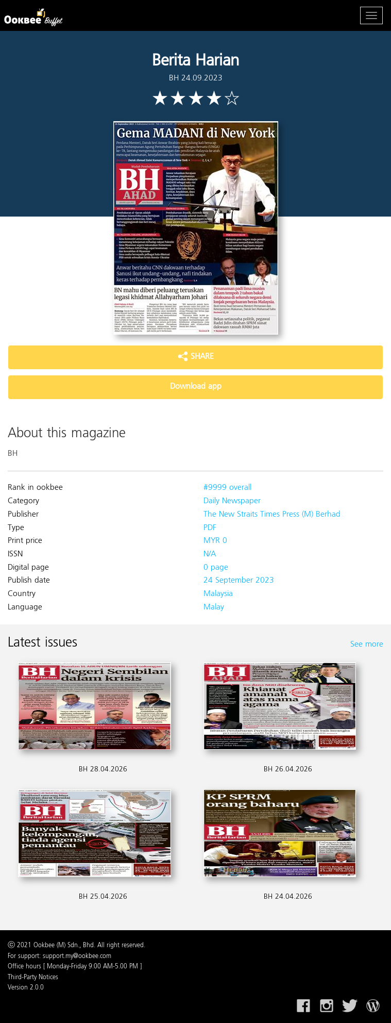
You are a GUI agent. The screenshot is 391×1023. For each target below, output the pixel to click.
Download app (196, 386)
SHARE (196, 357)
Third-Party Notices (33, 977)
